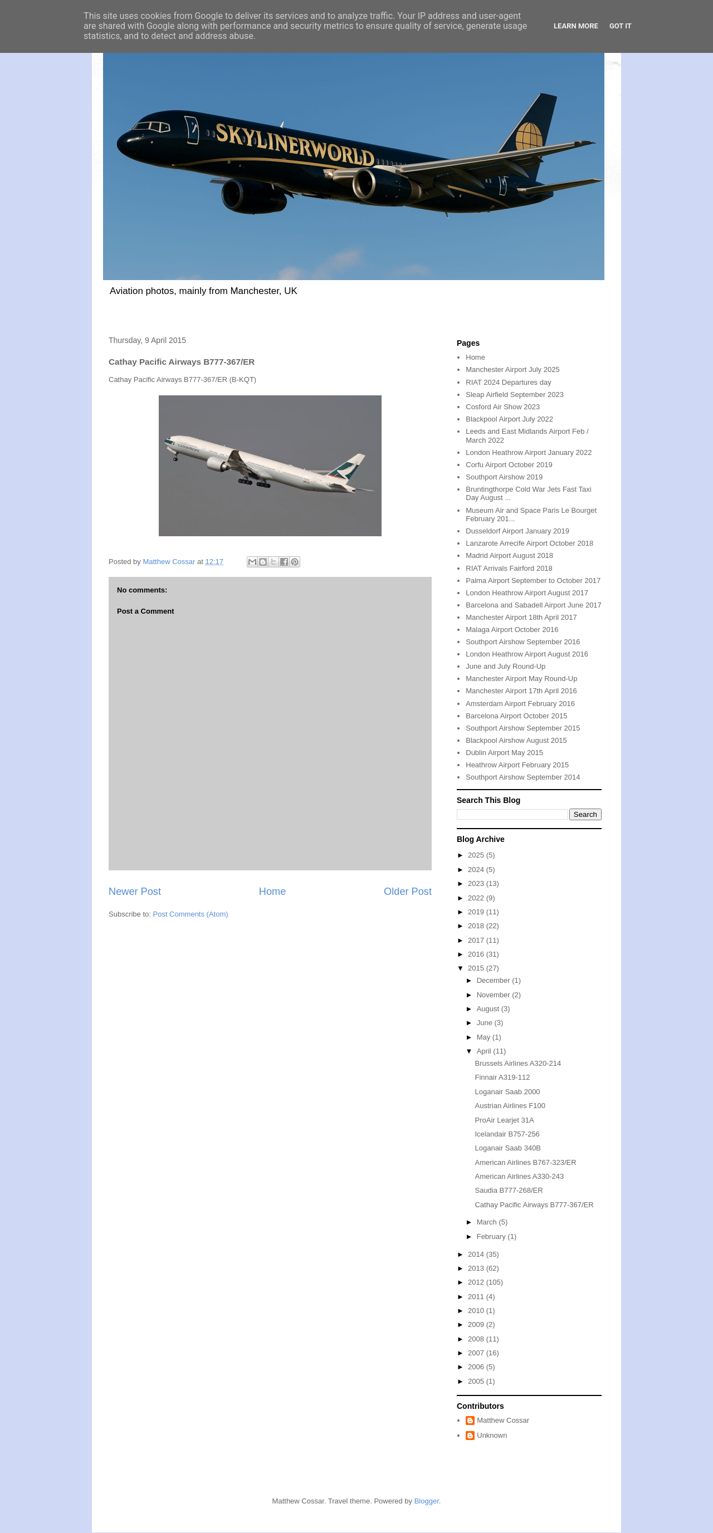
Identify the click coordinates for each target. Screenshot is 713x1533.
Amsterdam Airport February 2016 (520, 703)
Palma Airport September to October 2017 (533, 580)
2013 (477, 1268)
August (489, 1009)
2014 (477, 1254)
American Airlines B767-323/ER (525, 1162)
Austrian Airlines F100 (510, 1105)
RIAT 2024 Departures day (508, 382)
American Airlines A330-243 (519, 1176)
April (485, 1051)
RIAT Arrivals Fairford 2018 (509, 568)
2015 (477, 968)
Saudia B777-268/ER (509, 1190)
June (486, 1022)
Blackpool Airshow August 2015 (516, 740)
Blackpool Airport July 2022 (509, 419)
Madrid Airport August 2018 (509, 555)
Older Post (408, 891)
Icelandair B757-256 (507, 1134)
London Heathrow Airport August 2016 (527, 654)
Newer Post (135, 891)
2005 (477, 1381)
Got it (620, 26)
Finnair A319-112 (502, 1077)
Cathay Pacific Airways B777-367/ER (534, 1205)
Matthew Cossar (503, 1420)
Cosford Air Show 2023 (503, 407)
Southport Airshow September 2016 (523, 642)
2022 (477, 898)
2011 (477, 1296)
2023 (477, 883)
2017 (477, 940)
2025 (477, 855)
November (494, 995)
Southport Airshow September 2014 (523, 777)
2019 (477, 912)
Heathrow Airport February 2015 (517, 765)
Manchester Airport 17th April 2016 (521, 691)
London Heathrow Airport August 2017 (527, 593)
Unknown (492, 1435)
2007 (477, 1353)
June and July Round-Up (505, 666)
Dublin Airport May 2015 (504, 752)
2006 (477, 1367)
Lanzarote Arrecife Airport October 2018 (529, 543)
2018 (477, 926)
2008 (477, 1339)
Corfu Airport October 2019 (509, 465)
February (492, 1236)
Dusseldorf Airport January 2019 (517, 531)
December (494, 980)
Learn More (576, 26)
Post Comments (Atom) (190, 914)
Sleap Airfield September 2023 (515, 394)
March (488, 1222)
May (484, 1037)
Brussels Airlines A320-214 (518, 1063)
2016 (477, 954)
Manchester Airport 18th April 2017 (521, 617)
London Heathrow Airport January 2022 (529, 452)
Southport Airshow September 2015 (523, 728)
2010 (477, 1310)
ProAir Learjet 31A (504, 1120)
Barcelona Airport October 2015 (516, 716)
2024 (477, 869)
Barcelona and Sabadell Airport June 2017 (534, 605)
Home (272, 891)
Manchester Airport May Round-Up (521, 678)
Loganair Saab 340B (508, 1148)
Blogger (426, 1501)
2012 (477, 1282)
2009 (477, 1324)
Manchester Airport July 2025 (512, 369)
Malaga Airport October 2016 (512, 629)
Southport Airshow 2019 (504, 477)
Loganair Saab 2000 (507, 1092)
